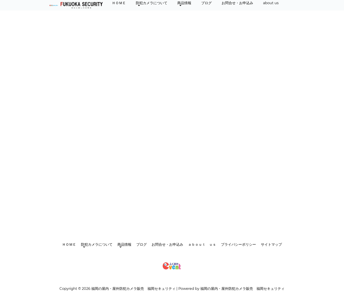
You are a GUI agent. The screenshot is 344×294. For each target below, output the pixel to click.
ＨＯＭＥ (119, 3)
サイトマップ (271, 244)
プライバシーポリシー (238, 244)
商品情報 (184, 4)
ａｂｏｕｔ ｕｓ (202, 244)
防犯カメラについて (151, 4)
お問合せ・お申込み (237, 3)
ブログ (206, 3)
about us (271, 3)
